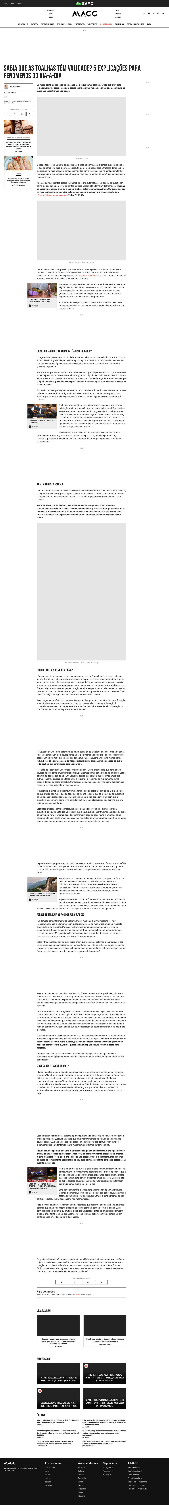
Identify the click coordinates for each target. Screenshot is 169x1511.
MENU (6, 3)
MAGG (20, 151)
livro (10, 101)
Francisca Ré (43, 1446)
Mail (12, 3)
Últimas (41, 1415)
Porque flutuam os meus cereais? (21, 101)
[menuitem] (23, 24)
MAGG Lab (18, 137)
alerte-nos (76, 1294)
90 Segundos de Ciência (87, 275)
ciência (6, 101)
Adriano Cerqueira (9, 103)
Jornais (18, 3)
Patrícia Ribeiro (20, 185)
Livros (6, 97)
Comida (18, 174)
